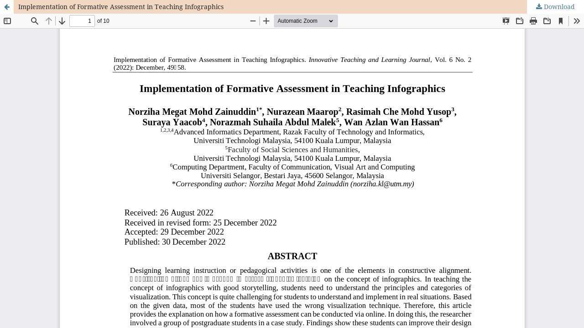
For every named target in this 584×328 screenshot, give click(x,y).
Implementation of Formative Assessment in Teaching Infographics (121, 6)
